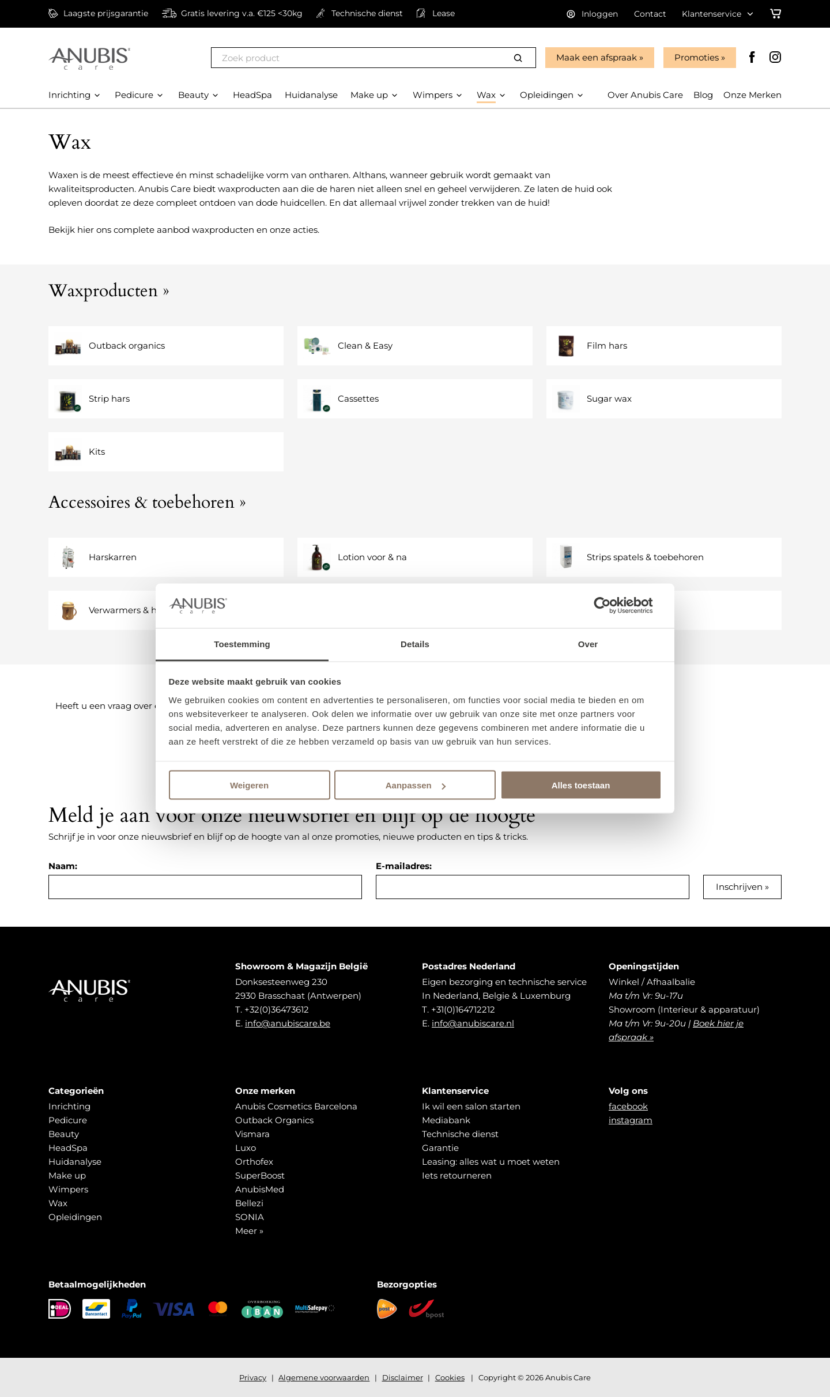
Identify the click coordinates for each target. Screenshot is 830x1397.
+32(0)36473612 (276, 1009)
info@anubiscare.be (287, 1023)
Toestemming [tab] (242, 643)
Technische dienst (460, 1133)
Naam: (62, 865)
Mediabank (446, 1120)
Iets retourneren (457, 1175)
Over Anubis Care (645, 94)
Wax (57, 1203)
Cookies (450, 1377)
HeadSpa (68, 1147)
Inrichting (69, 1106)
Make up (67, 1175)
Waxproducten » (108, 291)
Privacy (252, 1377)
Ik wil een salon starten (471, 1106)
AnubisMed (259, 1189)
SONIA (249, 1216)
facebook (628, 1106)
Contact (650, 14)
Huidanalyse (74, 1161)
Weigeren (249, 785)
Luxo (245, 1147)
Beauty (63, 1133)
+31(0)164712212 (463, 1009)
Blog (703, 94)
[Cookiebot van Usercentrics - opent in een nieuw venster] (611, 605)
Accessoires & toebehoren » (147, 502)
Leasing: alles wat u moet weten (491, 1161)
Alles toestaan (581, 785)
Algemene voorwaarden (323, 1377)
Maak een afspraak (596, 57)
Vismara (252, 1133)
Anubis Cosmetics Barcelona (296, 1106)
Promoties (696, 57)
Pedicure (67, 1120)
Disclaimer (402, 1377)
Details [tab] (415, 643)
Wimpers (68, 1189)
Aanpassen (416, 785)
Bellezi (249, 1203)
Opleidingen (75, 1216)
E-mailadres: (404, 865)
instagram (630, 1120)
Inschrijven (739, 886)
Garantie (440, 1147)
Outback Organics (274, 1120)
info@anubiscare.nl (473, 1023)
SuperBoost (260, 1175)
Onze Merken (752, 94)
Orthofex (254, 1161)
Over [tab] (588, 643)
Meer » (249, 1230)
